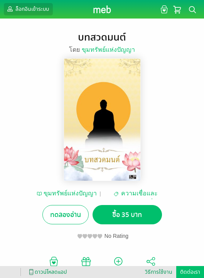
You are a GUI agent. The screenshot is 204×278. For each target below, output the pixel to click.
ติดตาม (118, 264)
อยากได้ (54, 264)
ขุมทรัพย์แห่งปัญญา (108, 49)
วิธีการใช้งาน (158, 272)
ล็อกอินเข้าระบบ (27, 9)
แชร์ (151, 264)
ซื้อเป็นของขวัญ (85, 264)
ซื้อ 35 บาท (127, 215)
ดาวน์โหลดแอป (47, 272)
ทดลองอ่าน (65, 215)
